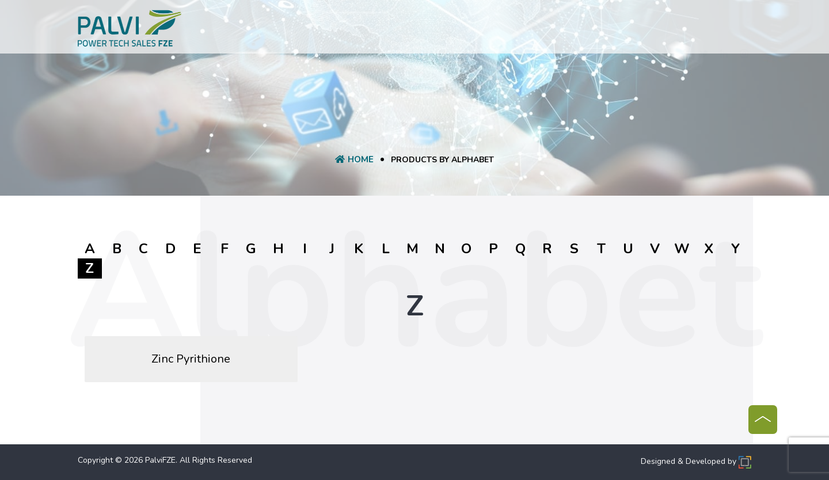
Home (252, 30)
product (347, 30)
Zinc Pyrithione (190, 359)
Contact (591, 30)
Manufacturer (496, 30)
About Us (296, 30)
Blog (550, 30)
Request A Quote (415, 30)
